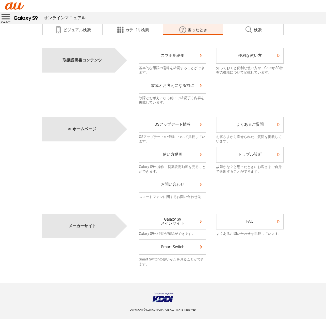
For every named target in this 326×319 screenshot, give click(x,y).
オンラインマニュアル (50, 17)
